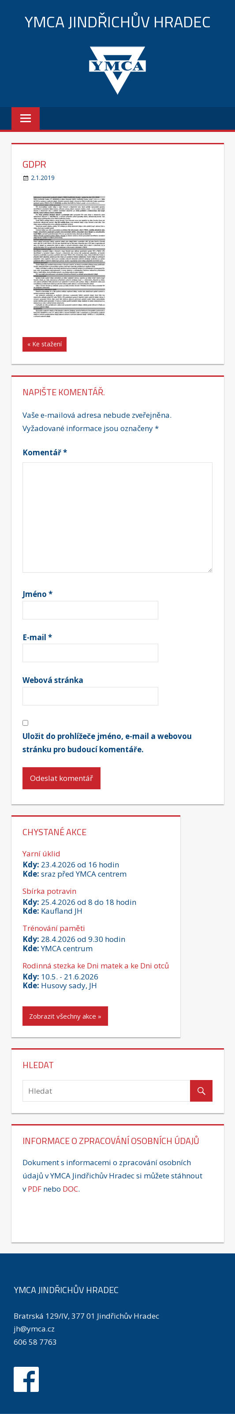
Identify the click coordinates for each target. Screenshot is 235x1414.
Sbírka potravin (49, 891)
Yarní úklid (41, 853)
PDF (34, 1189)
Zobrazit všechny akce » (65, 1016)
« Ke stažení (44, 344)
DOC (70, 1189)
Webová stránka (52, 680)
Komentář (44, 452)
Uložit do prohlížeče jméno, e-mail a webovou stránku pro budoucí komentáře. (107, 742)
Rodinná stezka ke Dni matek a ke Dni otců (95, 965)
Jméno (37, 594)
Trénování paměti (53, 928)
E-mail (37, 637)
